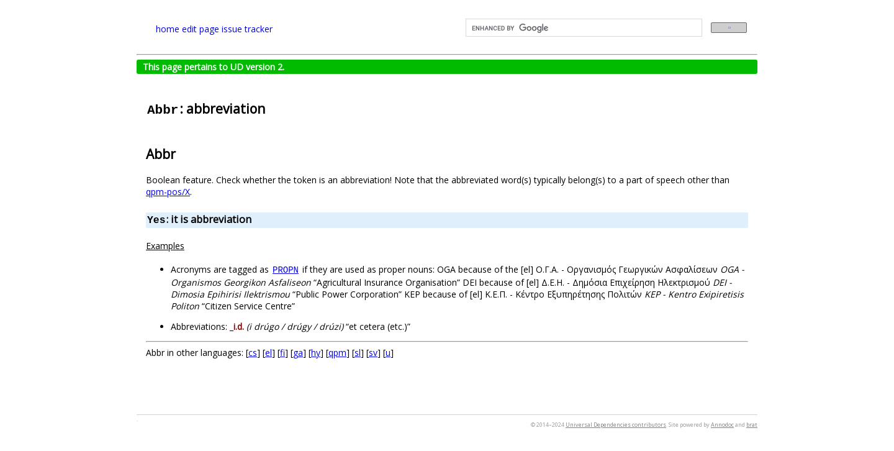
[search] (582, 28)
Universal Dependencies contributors (616, 425)
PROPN (286, 270)
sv (373, 352)
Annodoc (722, 425)
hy (315, 352)
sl (357, 352)
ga (298, 352)
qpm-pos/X (168, 192)
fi (282, 352)
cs (252, 352)
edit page (200, 29)
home (167, 29)
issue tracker (247, 29)
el (268, 352)
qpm (337, 352)
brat (751, 425)
